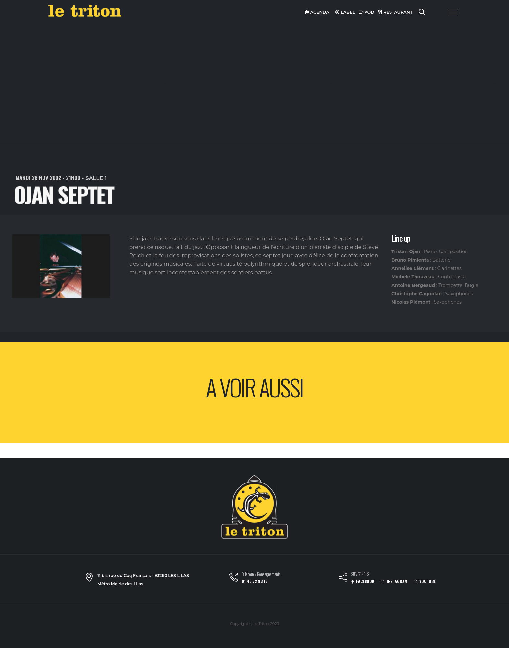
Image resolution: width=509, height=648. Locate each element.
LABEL (345, 12)
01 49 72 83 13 (254, 581)
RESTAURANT (395, 12)
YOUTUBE (425, 581)
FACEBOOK (362, 581)
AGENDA (317, 12)
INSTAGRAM (394, 581)
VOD (366, 12)
